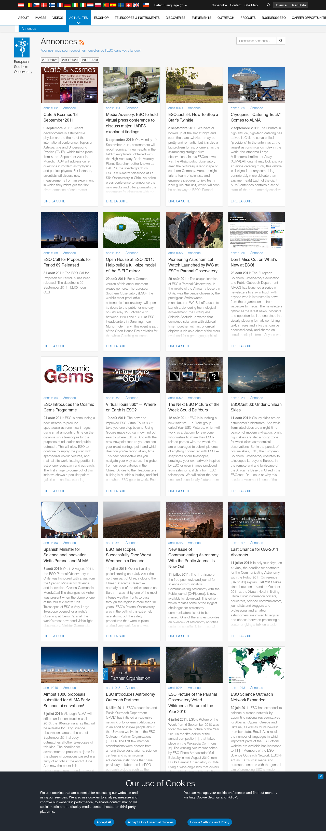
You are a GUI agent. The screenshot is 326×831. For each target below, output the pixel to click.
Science (281, 5)
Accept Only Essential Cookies (151, 822)
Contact (235, 5)
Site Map (251, 5)
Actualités (78, 20)
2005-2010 (90, 60)
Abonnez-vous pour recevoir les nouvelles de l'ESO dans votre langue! (91, 50)
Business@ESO (274, 18)
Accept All (104, 822)
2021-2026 (50, 60)
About (23, 18)
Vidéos (57, 18)
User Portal (299, 5)
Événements (201, 18)
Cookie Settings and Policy (209, 822)
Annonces (25, 28)
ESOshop (101, 18)
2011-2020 (70, 60)
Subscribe (219, 5)
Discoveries (175, 18)
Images (40, 18)
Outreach (226, 18)
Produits (248, 18)
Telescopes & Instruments (137, 18)
